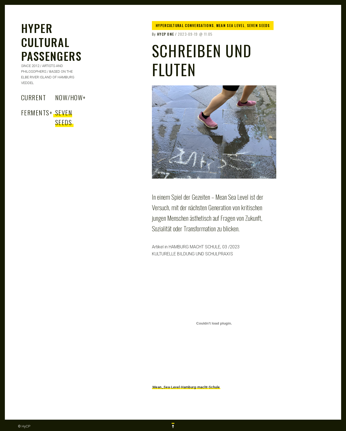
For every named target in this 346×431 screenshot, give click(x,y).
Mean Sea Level (230, 25)
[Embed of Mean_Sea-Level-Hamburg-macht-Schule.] (214, 323)
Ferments (36, 112)
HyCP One (165, 34)
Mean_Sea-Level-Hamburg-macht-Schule (186, 387)
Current (33, 97)
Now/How (70, 97)
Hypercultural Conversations (185, 25)
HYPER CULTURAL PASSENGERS (51, 42)
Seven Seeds (63, 117)
